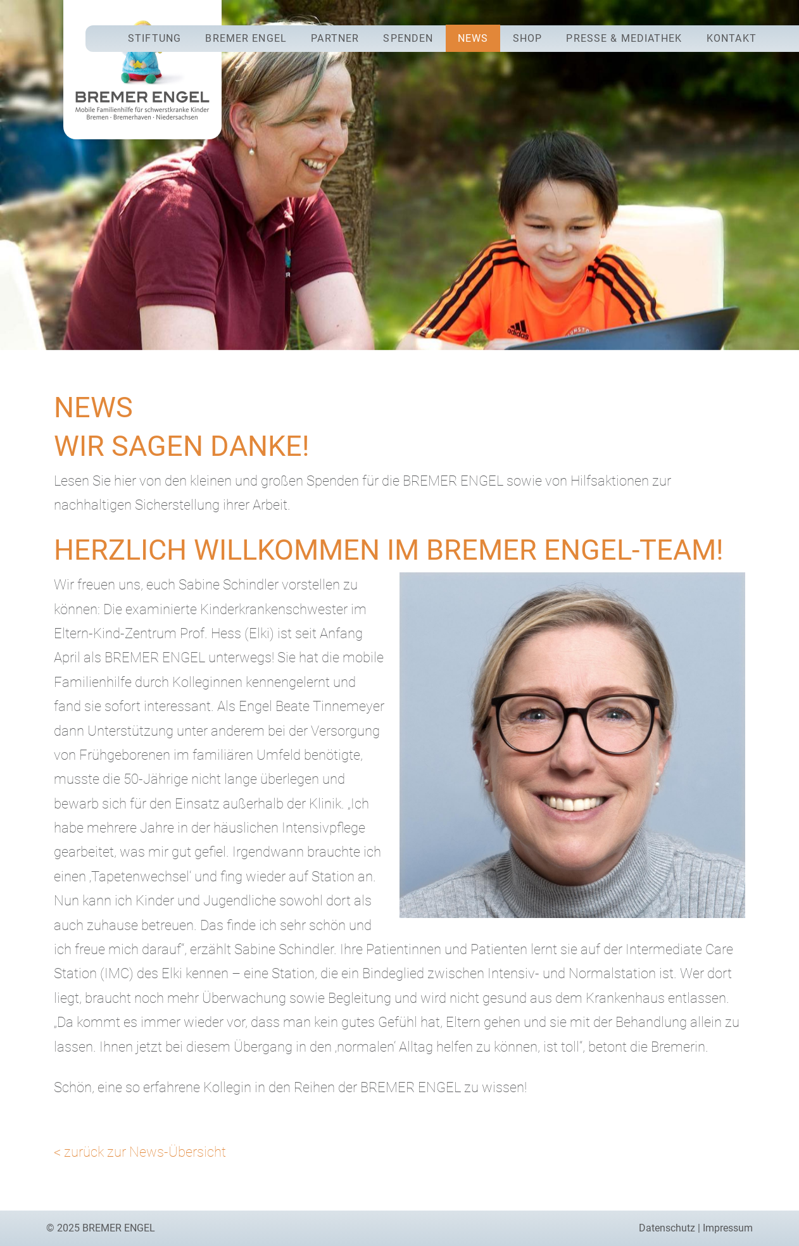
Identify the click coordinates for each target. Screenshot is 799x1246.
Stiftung (154, 38)
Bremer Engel (245, 38)
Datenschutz (667, 1228)
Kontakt (732, 38)
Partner (335, 38)
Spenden (408, 38)
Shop (527, 38)
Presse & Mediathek (624, 38)
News (473, 38)
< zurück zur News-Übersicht (140, 1151)
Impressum (728, 1228)
